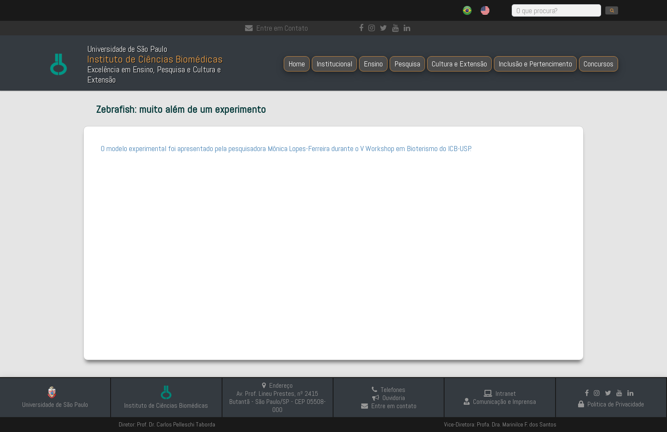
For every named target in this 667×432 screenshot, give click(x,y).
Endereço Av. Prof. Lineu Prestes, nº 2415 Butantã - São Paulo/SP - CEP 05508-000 (277, 397)
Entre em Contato (276, 28)
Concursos (598, 64)
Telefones (388, 389)
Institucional (334, 64)
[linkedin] (408, 28)
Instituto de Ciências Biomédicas (166, 405)
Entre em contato (388, 405)
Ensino (373, 64)
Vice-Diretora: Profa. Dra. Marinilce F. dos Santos (500, 424)
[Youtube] (397, 28)
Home (296, 64)
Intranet (500, 393)
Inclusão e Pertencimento (535, 64)
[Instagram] (373, 28)
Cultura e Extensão (459, 64)
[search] (611, 10)
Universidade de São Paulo (55, 404)
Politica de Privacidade (611, 404)
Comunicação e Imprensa (500, 401)
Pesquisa (407, 64)
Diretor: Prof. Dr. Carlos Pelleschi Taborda (167, 424)
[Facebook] (363, 28)
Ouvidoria (388, 397)
